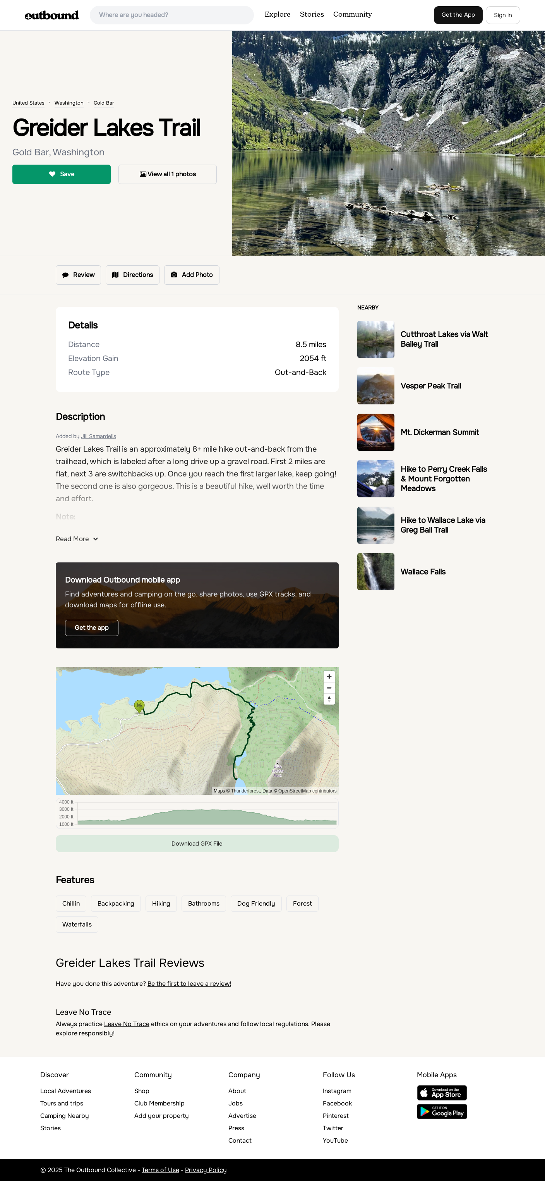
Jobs (235, 1103)
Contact (240, 1140)
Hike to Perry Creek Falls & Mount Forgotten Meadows (444, 478)
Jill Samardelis (98, 436)
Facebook (337, 1103)
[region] (197, 731)
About (237, 1091)
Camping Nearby (64, 1116)
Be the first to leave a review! (189, 984)
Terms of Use (160, 1170)
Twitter (333, 1128)
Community (352, 14)
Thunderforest (245, 791)
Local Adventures (65, 1091)
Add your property (161, 1116)
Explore (278, 14)
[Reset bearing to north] (329, 699)
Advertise (242, 1116)
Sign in (503, 15)
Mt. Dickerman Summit (440, 432)
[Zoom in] (329, 676)
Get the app (92, 628)
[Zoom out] (329, 687)
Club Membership (159, 1103)
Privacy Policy (206, 1170)
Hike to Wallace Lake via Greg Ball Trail (443, 525)
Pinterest (336, 1116)
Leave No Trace (126, 1024)
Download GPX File (197, 844)
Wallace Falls (423, 572)
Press (236, 1128)
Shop (141, 1091)
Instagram (337, 1091)
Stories (312, 14)
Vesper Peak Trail (431, 386)
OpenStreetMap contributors (307, 791)
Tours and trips (61, 1103)
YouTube (335, 1140)
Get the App (458, 15)
